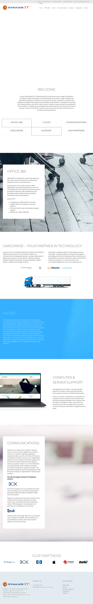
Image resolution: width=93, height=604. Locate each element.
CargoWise (66, 591)
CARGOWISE (16, 130)
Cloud (64, 587)
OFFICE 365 (17, 122)
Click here (36, 587)
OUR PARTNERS (76, 130)
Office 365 (66, 585)
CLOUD (46, 122)
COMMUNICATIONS (76, 122)
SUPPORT (46, 130)
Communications (68, 589)
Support (65, 593)
